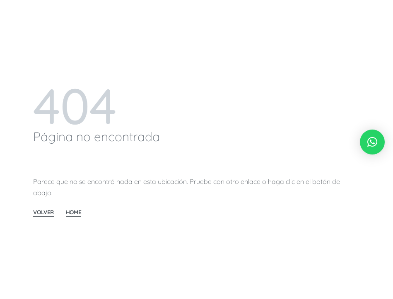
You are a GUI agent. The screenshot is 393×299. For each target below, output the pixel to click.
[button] (372, 142)
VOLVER (43, 213)
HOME (73, 213)
